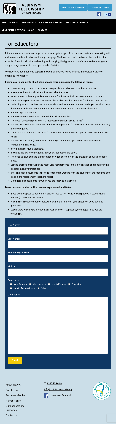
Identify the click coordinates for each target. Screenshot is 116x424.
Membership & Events (13, 30)
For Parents (29, 22)
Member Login (100, 7)
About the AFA (13, 384)
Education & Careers (50, 22)
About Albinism (10, 22)
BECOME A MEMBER (73, 7)
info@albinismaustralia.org (58, 389)
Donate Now (12, 390)
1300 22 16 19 (54, 383)
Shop (31, 30)
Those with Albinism (77, 22)
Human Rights (13, 400)
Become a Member (16, 395)
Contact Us (11, 415)
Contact (42, 30)
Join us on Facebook (58, 395)
